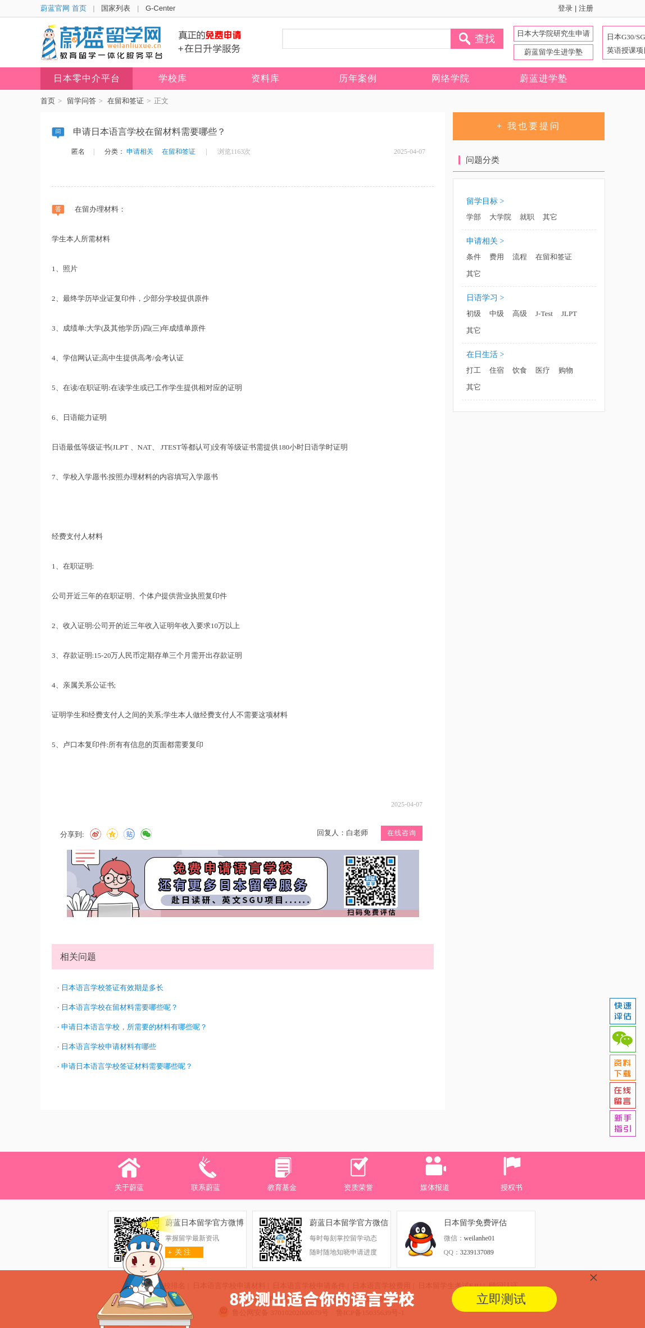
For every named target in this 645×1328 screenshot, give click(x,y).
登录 (565, 8)
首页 (47, 101)
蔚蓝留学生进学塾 (553, 52)
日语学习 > (485, 298)
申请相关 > (485, 241)
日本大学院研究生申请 (553, 33)
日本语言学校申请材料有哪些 (108, 1046)
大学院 (500, 217)
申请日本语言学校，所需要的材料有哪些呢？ (134, 1027)
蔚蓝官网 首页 (63, 8)
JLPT (569, 313)
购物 (565, 370)
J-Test (544, 313)
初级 (473, 313)
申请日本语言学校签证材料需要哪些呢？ (127, 1066)
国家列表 (115, 8)
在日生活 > (485, 354)
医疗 (542, 370)
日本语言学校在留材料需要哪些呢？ (119, 1007)
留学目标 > (485, 201)
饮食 (519, 370)
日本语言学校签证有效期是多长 (112, 987)
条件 (473, 257)
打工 (473, 370)
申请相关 (139, 151)
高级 (519, 313)
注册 (586, 8)
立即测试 (501, 1299)
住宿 (496, 370)
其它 (550, 217)
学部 (473, 217)
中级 (496, 313)
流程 (519, 257)
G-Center (160, 8)
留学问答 (81, 101)
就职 (527, 217)
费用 (496, 257)
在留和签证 (125, 101)
